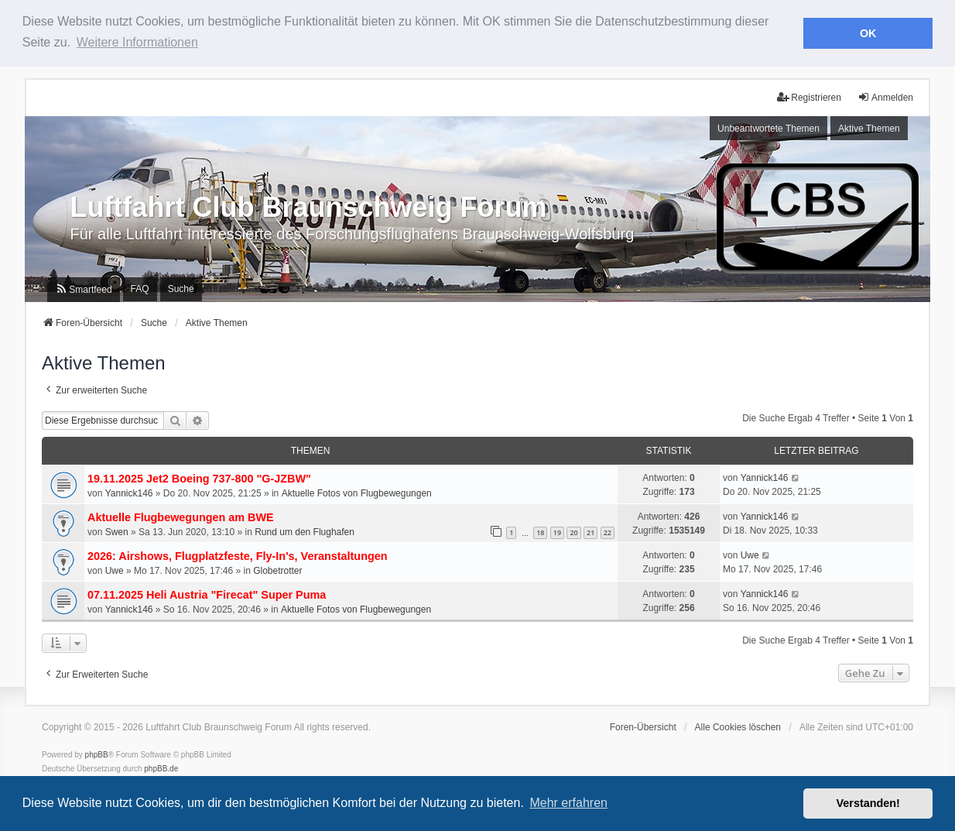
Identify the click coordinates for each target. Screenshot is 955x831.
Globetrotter (277, 569)
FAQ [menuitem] (140, 287)
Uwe (114, 569)
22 (607, 531)
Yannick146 (129, 491)
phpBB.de (161, 767)
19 (557, 531)
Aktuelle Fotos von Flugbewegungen (357, 491)
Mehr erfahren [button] (568, 802)
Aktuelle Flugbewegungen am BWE (180, 516)
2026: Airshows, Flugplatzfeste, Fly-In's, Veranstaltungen (237, 554)
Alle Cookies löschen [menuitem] (738, 725)
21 (590, 531)
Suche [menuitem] (181, 287)
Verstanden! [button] (868, 803)
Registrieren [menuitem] (809, 95)
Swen (116, 530)
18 (540, 531)
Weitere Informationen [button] (137, 42)
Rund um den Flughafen (304, 530)
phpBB (96, 753)
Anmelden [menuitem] (885, 95)
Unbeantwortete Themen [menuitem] (768, 127)
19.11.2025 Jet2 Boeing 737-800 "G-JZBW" (199, 477)
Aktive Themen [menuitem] (869, 127)
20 (573, 531)
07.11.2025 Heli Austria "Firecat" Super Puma (206, 593)
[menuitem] (83, 288)
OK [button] (868, 33)
